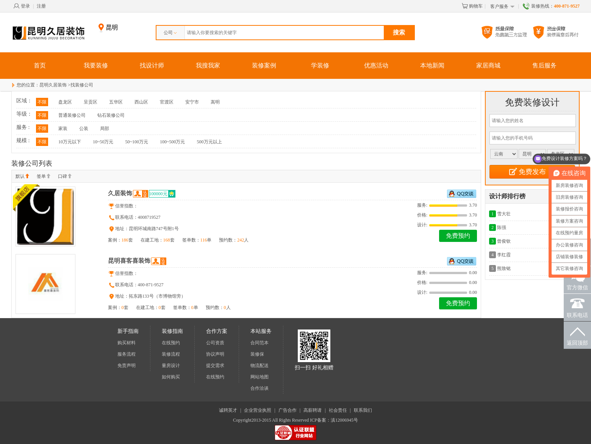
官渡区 (167, 102)
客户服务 (502, 6)
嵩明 (215, 102)
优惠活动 (376, 65)
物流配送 (259, 365)
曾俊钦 (504, 241)
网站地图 (259, 377)
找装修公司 (81, 85)
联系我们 (363, 410)
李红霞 (504, 254)
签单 (43, 177)
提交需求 (215, 365)
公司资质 (215, 342)
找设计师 (152, 65)
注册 (41, 6)
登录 (21, 6)
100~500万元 (172, 141)
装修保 (257, 354)
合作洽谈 (259, 388)
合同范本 (259, 342)
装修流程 (171, 354)
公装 (83, 128)
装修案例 (264, 65)
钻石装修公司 (111, 115)
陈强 (501, 227)
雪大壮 (504, 214)
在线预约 (171, 342)
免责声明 (126, 365)
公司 (170, 32)
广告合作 (287, 410)
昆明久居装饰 (53, 85)
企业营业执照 (257, 410)
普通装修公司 (72, 115)
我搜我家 (208, 65)
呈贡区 (90, 102)
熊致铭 (504, 268)
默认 (22, 177)
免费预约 (458, 235)
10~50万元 (103, 141)
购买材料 (126, 342)
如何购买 (171, 377)
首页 (40, 65)
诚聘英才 (228, 410)
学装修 (320, 65)
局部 (104, 128)
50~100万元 (137, 141)
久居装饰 (120, 193)
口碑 (65, 177)
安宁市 (192, 102)
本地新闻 (432, 65)
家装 (62, 128)
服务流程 (126, 354)
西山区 (141, 102)
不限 (42, 102)
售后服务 (544, 65)
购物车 (472, 6)
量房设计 (171, 365)
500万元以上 (209, 141)
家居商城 (488, 65)
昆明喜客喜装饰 (129, 260)
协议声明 (215, 354)
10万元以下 (69, 141)
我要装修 (96, 65)
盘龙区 (65, 102)
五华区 (116, 102)
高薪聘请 (312, 410)
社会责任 (338, 410)
